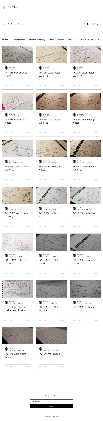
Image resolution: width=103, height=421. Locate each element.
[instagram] (84, 24)
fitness (61, 40)
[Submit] (51, 406)
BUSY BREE (14, 7)
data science (19, 40)
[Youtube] (87, 24)
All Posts (5, 40)
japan (51, 40)
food (70, 40)
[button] (98, 40)
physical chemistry (37, 40)
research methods (85, 40)
